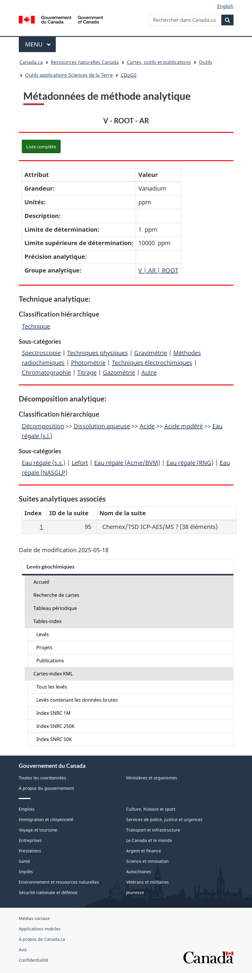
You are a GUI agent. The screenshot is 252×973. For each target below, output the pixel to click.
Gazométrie (119, 372)
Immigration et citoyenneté (46, 819)
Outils (205, 62)
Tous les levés (51, 687)
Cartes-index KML (53, 673)
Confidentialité (33, 960)
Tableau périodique (55, 608)
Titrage (87, 372)
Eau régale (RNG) (190, 463)
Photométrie (88, 363)
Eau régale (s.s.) (43, 463)
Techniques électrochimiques (152, 363)
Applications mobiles (40, 929)
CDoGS (129, 75)
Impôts (26, 871)
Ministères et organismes (151, 778)
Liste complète (41, 146)
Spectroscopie (41, 353)
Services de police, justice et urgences (164, 819)
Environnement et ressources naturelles (59, 882)
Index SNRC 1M (53, 713)
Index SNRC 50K (54, 739)
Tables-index (47, 621)
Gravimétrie (150, 353)
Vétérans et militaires (147, 882)
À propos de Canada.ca (42, 939)
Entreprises (30, 840)
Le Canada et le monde (149, 840)
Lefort (80, 463)
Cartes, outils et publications (159, 62)
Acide (147, 426)
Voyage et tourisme (38, 830)
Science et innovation (147, 861)
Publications (50, 660)
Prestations (30, 851)
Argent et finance (143, 851)
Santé (24, 861)
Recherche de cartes (56, 595)
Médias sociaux (34, 918)
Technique (36, 326)
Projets (44, 647)
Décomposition (43, 426)
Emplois (27, 809)
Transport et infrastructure (153, 830)
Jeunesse (135, 892)
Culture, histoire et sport (150, 809)
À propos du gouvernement (46, 788)
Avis (23, 949)
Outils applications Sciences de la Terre (69, 75)
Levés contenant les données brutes (77, 700)
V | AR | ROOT (158, 270)
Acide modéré (183, 426)
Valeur (148, 175)
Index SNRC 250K (55, 726)
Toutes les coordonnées (42, 778)
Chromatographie (46, 372)
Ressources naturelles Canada (85, 62)
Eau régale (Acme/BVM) (127, 463)
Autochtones (138, 871)
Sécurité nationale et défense (48, 892)
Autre (149, 372)
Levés (42, 634)
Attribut (36, 175)
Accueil (41, 582)
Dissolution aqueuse (102, 426)
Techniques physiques (97, 353)
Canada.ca (31, 62)
